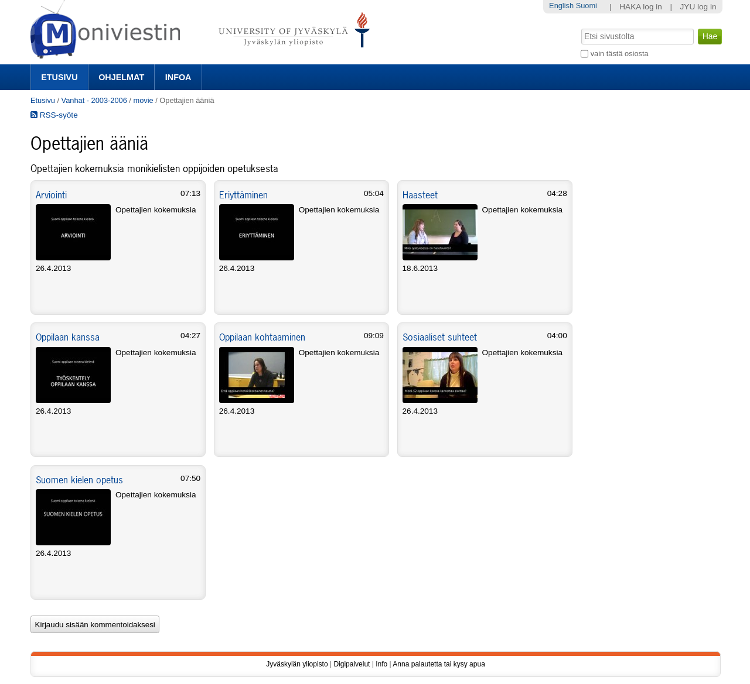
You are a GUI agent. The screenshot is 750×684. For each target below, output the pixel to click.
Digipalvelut (351, 664)
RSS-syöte (54, 115)
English (561, 5)
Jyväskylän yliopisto (297, 664)
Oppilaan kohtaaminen (262, 337)
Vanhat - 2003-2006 (94, 100)
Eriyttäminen (243, 194)
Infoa (178, 77)
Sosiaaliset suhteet (440, 337)
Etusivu (59, 77)
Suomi (586, 5)
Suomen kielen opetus (79, 479)
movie (143, 100)
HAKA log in (640, 6)
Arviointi (51, 194)
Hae (580, 27)
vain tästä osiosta (620, 53)
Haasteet (420, 194)
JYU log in (698, 6)
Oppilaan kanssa (68, 337)
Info (381, 664)
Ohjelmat (121, 77)
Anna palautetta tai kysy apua (439, 664)
